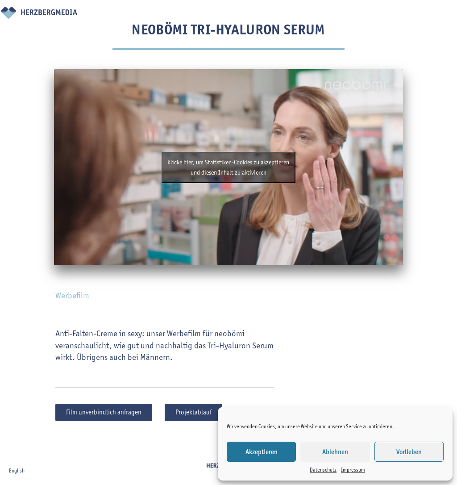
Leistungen (185, 14)
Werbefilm (72, 295)
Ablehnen (335, 452)
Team (257, 14)
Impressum (353, 469)
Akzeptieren (261, 452)
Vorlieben (409, 452)
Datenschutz (323, 469)
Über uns (220, 20)
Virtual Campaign (291, 20)
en (442, 16)
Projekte (143, 14)
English (17, 470)
